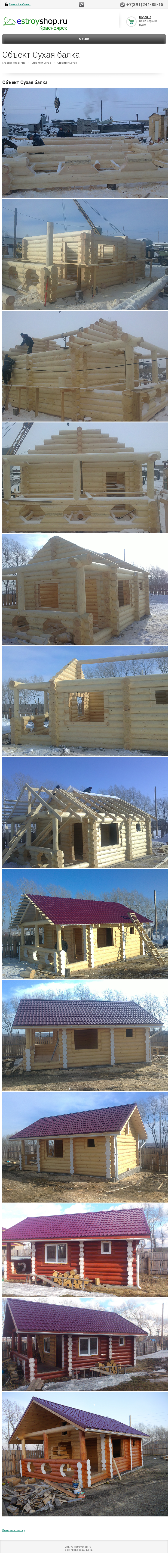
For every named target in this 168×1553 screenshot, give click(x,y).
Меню (84, 39)
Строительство (41, 62)
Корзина (145, 17)
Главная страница (13, 62)
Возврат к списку (13, 1530)
